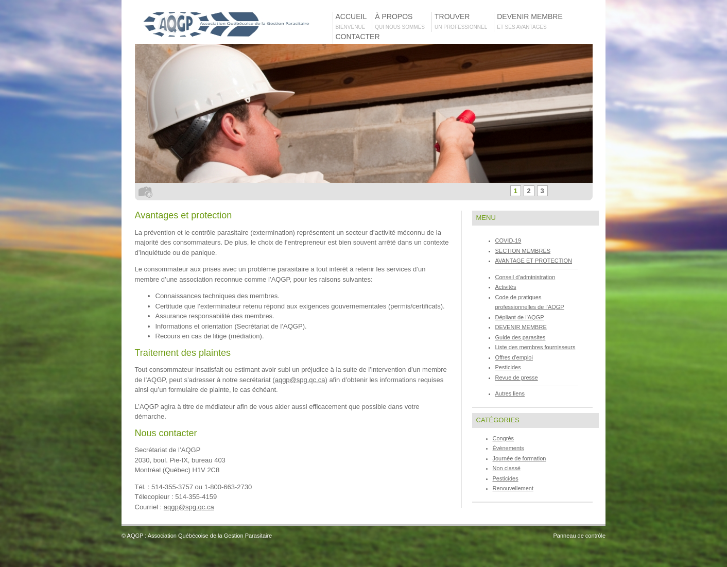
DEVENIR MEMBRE (521, 327)
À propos (403, 21)
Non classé (507, 468)
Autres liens (510, 393)
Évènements (508, 448)
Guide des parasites (520, 337)
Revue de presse (516, 377)
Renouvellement (513, 488)
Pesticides (508, 367)
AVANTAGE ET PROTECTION (534, 260)
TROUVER (464, 21)
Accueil (354, 21)
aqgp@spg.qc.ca (300, 380)
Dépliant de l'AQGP (519, 317)
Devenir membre (531, 21)
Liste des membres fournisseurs (535, 347)
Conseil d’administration (525, 277)
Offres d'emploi (514, 357)
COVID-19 (508, 240)
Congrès (503, 438)
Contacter (358, 41)
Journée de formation (519, 458)
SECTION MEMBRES (523, 251)
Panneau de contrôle (579, 535)
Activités (505, 287)
